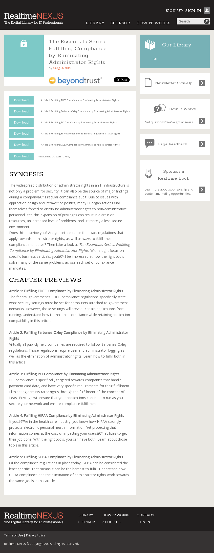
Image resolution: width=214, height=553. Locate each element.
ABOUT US (111, 522)
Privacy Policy (35, 535)
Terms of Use (13, 535)
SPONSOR (120, 23)
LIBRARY (95, 23)
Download (21, 100)
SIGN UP (174, 10)
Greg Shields (61, 68)
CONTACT (145, 515)
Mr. (155, 59)
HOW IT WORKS (153, 23)
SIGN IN (193, 10)
